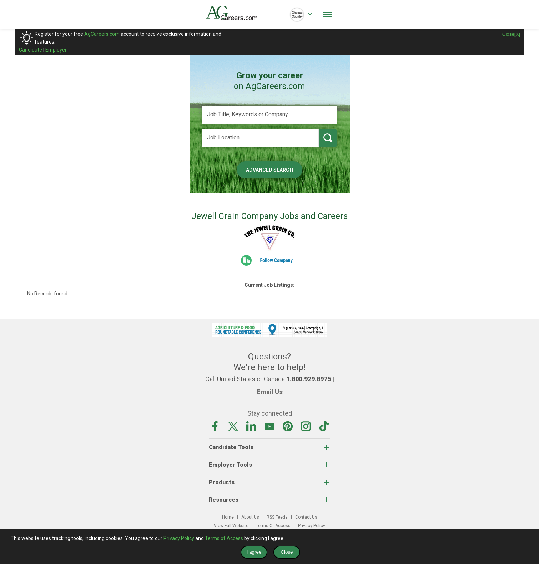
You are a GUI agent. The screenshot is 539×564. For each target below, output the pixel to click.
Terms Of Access (273, 525)
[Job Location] (260, 138)
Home (228, 517)
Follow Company (276, 260)
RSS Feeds (277, 517)
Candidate (30, 50)
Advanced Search (269, 170)
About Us (250, 517)
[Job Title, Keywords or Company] (269, 115)
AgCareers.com (102, 34)
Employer (56, 50)
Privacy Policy (311, 525)
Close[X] (511, 34)
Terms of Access (224, 538)
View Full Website (231, 525)
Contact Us (306, 517)
